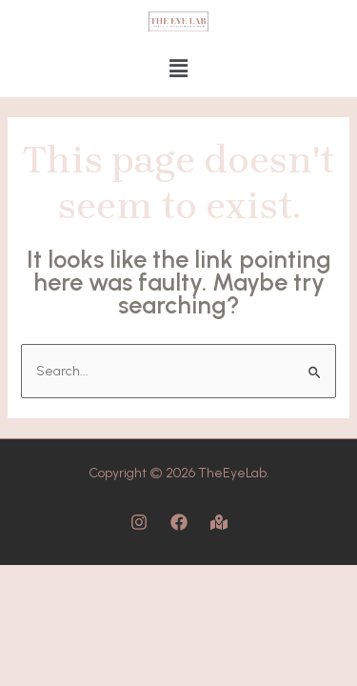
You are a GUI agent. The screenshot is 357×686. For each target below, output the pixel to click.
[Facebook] (179, 522)
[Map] (219, 522)
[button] (178, 69)
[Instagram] (139, 522)
